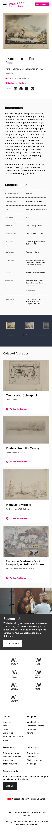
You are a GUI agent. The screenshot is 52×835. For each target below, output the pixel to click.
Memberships (32, 722)
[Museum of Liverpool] (14, 661)
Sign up (10, 786)
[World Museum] (37, 661)
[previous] (10, 335)
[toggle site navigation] (5, 5)
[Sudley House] (37, 686)
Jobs (5, 726)
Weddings (31, 764)
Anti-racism (8, 760)
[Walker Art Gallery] (14, 686)
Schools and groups (12, 753)
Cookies (44, 822)
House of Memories (12, 757)
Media (5, 729)
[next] (42, 335)
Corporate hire (33, 753)
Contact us (8, 733)
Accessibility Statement (27, 824)
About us (7, 722)
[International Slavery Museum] (14, 674)
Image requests (10, 764)
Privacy (8, 822)
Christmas (31, 757)
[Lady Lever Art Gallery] (14, 699)
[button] (10, 326)
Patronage (31, 729)
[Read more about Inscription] (36, 286)
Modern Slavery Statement (26, 822)
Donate (29, 733)
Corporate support (35, 726)
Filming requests (34, 760)
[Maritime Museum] (37, 674)
